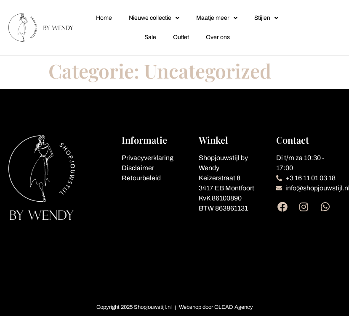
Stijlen (266, 18)
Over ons (218, 37)
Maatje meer (216, 18)
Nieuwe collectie (154, 18)
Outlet (181, 37)
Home (104, 18)
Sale (150, 37)
